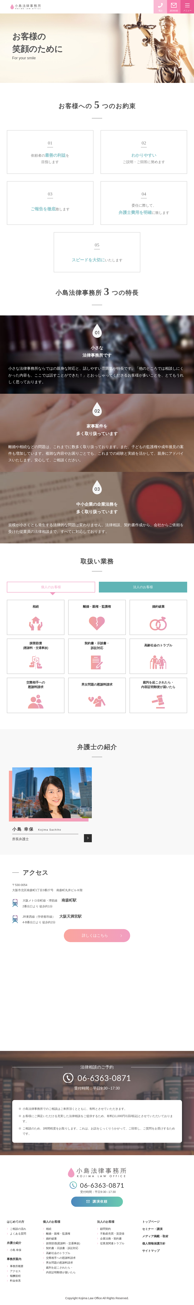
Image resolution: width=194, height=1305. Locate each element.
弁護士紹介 (14, 1242)
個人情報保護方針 (153, 1243)
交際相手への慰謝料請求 (61, 1257)
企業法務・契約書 (111, 1238)
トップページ (151, 1221)
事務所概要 (16, 1266)
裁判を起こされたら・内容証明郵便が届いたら (61, 1270)
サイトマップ (151, 1250)
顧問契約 (105, 1228)
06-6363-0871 (104, 1078)
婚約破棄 (51, 1238)
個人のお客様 (51, 587)
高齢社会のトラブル (58, 1253)
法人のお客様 (143, 587)
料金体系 (15, 1280)
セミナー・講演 (152, 1229)
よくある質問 (18, 1233)
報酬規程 (15, 1275)
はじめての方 (15, 1221)
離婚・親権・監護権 (58, 1233)
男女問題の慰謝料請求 (59, 1262)
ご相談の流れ (18, 1228)
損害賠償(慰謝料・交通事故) (63, 1243)
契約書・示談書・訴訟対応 (62, 1248)
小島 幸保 (16, 1250)
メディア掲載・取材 (155, 1236)
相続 (48, 1228)
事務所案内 (14, 1259)
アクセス (15, 1271)
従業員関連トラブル (112, 1243)
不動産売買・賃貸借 (112, 1233)
